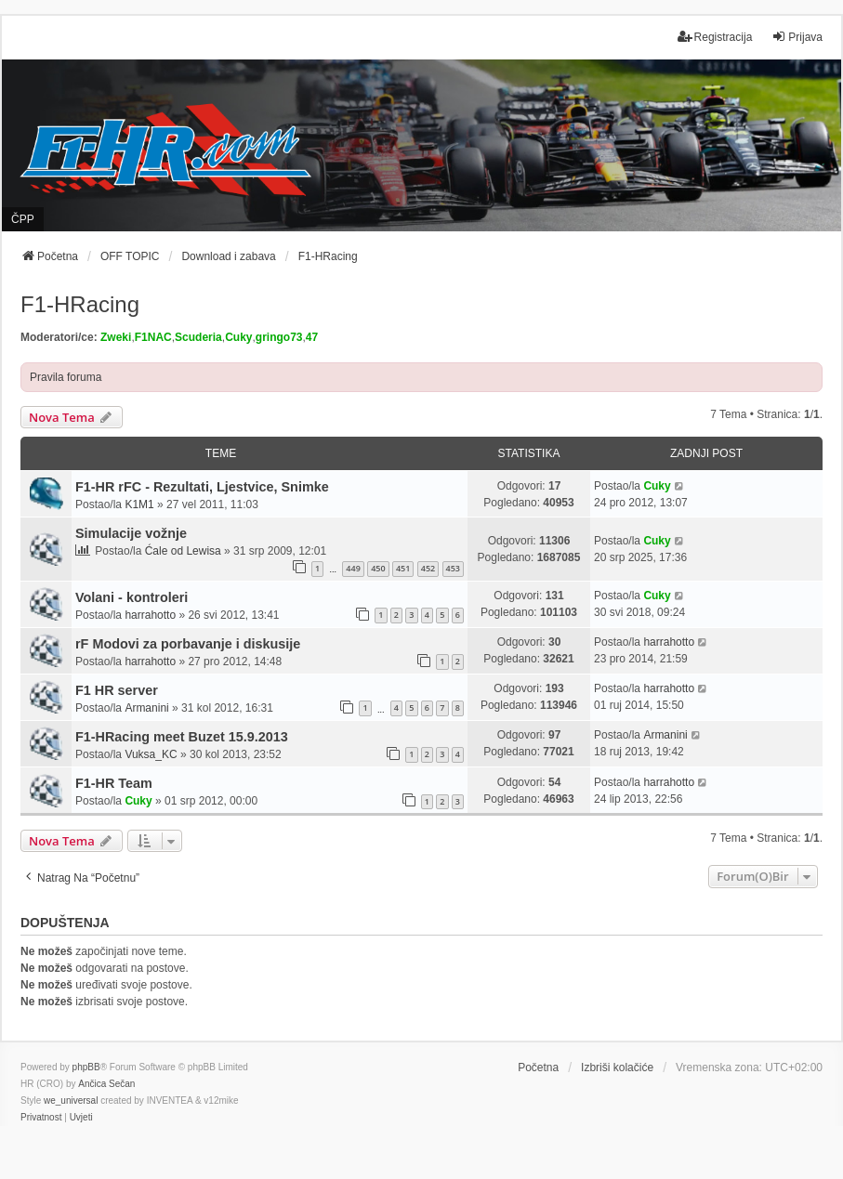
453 (453, 568)
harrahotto (150, 615)
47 (312, 337)
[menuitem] (40, 1117)
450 (378, 568)
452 (428, 568)
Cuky (238, 337)
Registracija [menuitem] (715, 37)
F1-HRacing (79, 304)
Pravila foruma (65, 377)
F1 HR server (116, 690)
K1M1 (139, 504)
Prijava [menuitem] (797, 37)
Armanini (146, 707)
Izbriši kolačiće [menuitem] (617, 1067)
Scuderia (198, 337)
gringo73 (279, 337)
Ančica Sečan (106, 1084)
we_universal (71, 1100)
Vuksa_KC (151, 754)
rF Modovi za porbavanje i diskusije (187, 643)
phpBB (86, 1067)
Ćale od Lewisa (183, 550)
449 (353, 568)
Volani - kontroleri (131, 597)
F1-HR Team (113, 783)
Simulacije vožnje (131, 533)
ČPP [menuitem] (22, 219)
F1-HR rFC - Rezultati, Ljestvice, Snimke (202, 486)
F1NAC (153, 337)
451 (403, 568)
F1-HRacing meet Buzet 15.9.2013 (181, 736)
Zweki (115, 337)
